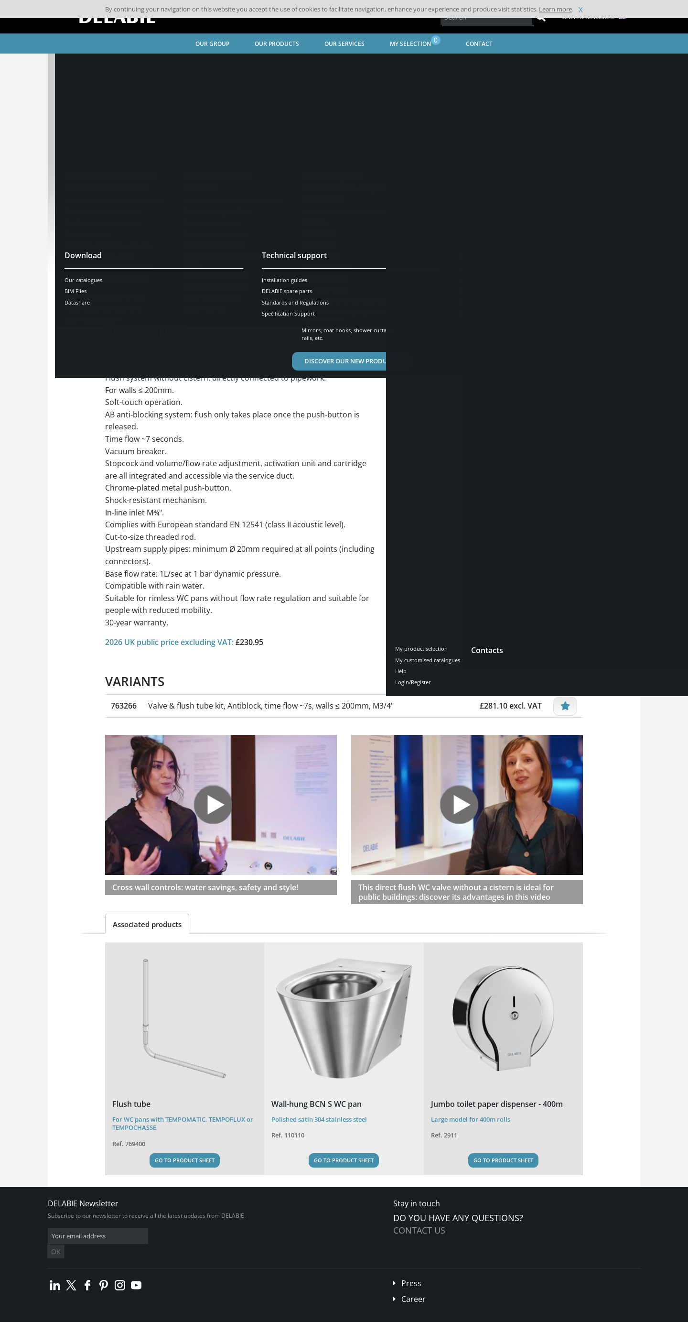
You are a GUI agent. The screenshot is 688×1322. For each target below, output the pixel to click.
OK (199, 1236)
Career (413, 1284)
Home (68, 65)
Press (411, 1269)
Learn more (555, 9)
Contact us (419, 1230)
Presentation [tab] (135, 297)
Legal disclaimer (193, 1315)
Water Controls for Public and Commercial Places (202, 65)
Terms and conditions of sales (127, 1315)
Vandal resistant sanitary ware (323, 65)
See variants (139, 267)
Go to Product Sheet (185, 1160)
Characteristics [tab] (199, 297)
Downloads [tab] (261, 297)
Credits (232, 1315)
